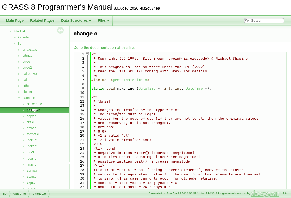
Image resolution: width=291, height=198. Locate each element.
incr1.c (32, 140)
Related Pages (42, 20)
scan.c (32, 176)
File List (19, 31)
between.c (34, 104)
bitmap (27, 55)
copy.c (31, 116)
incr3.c (32, 152)
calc (25, 80)
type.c (31, 189)
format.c (33, 134)
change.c (33, 110)
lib (19, 43)
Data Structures (76, 20)
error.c (31, 128)
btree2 (27, 68)
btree (26, 62)
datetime (29, 98)
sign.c (31, 183)
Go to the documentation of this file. (104, 47)
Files (103, 20)
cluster (27, 92)
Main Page (15, 20)
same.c (32, 170)
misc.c (31, 164)
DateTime (147, 88)
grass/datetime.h (130, 80)
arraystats (30, 49)
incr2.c (32, 146)
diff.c (30, 122)
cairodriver (30, 74)
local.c (31, 158)
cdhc (26, 86)
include (23, 37)
